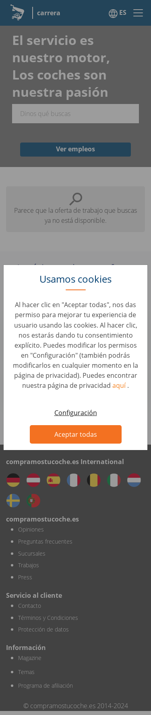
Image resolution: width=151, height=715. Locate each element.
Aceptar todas (75, 434)
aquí (119, 385)
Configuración (75, 412)
